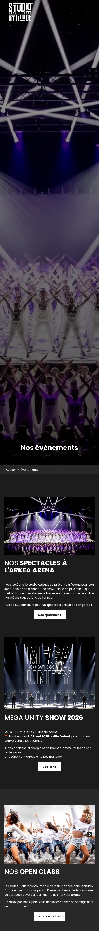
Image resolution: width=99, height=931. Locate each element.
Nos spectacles (49, 615)
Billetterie (49, 767)
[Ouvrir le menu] (85, 12)
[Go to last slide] (9, 525)
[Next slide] (89, 525)
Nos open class (49, 916)
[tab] (48, 552)
